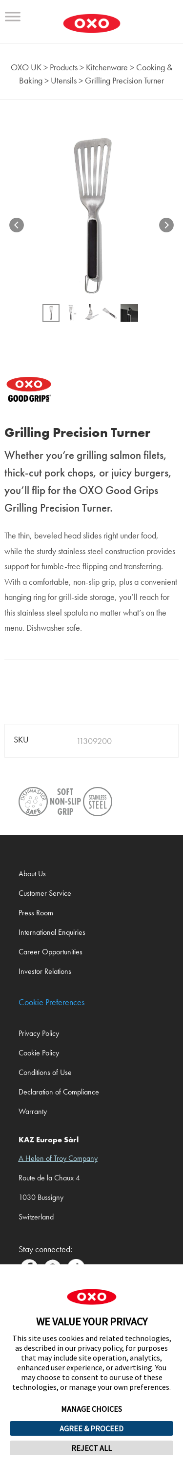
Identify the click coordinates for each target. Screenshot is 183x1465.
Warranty (33, 1111)
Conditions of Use (45, 1072)
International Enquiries (52, 932)
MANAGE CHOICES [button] (91, 1409)
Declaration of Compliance (59, 1092)
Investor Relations (45, 971)
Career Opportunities (50, 952)
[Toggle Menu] (12, 16)
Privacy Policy (39, 1033)
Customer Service (45, 893)
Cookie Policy (39, 1053)
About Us (32, 873)
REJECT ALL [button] (91, 1448)
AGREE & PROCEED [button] (91, 1428)
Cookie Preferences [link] (51, 1002)
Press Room (36, 913)
